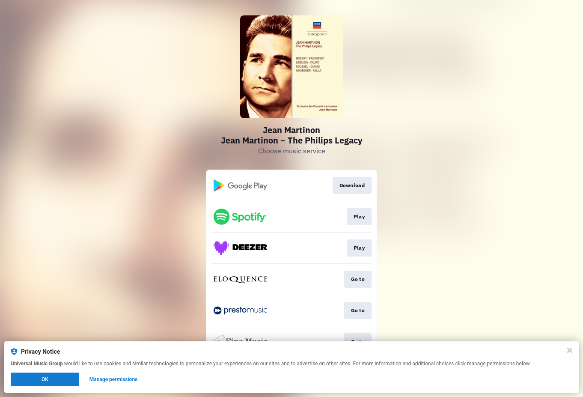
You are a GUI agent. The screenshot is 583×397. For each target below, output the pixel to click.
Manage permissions (113, 379)
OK (45, 379)
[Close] (570, 350)
